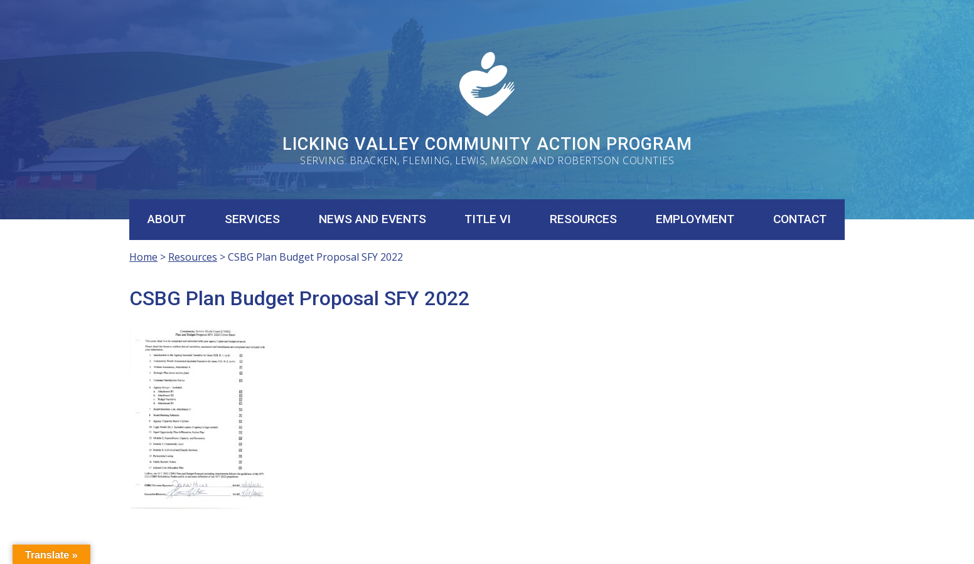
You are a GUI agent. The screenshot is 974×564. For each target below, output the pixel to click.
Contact (800, 219)
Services (252, 219)
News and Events (372, 219)
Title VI (487, 219)
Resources (583, 219)
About (166, 219)
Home (143, 257)
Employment (695, 219)
